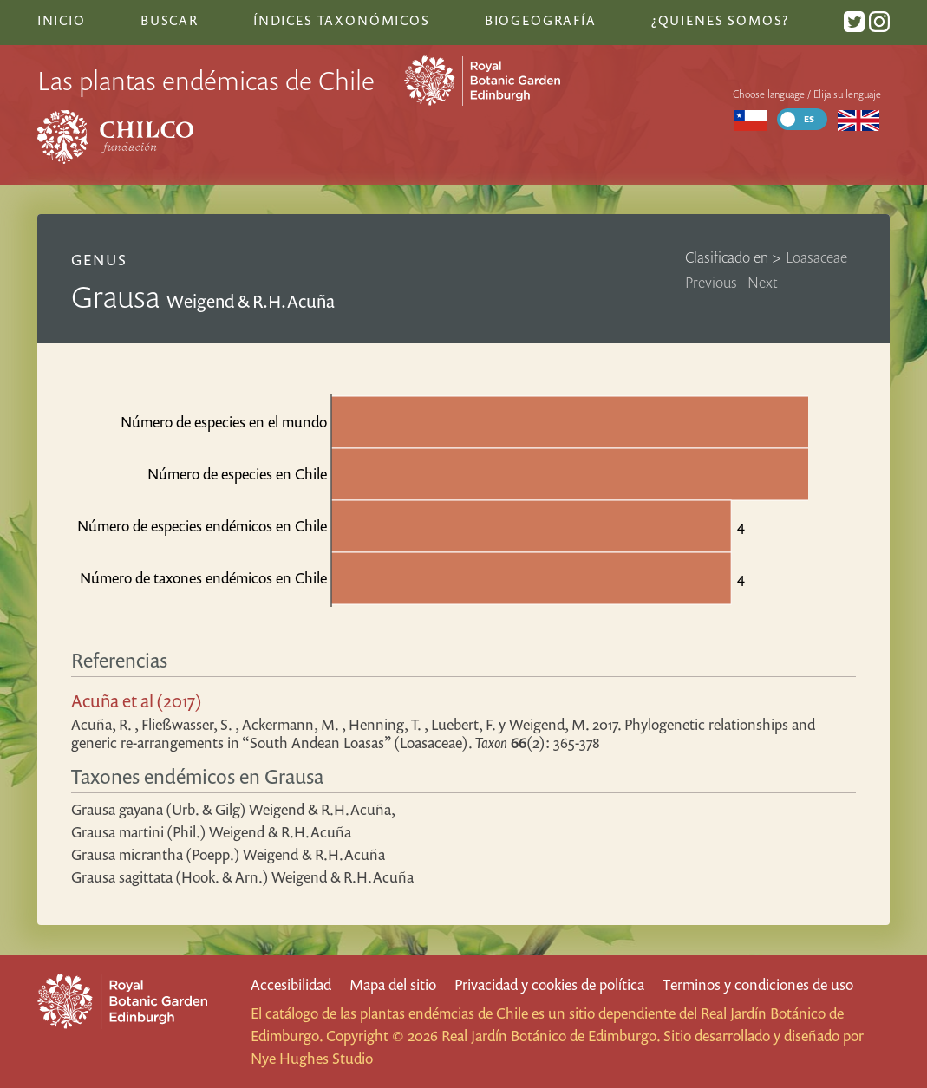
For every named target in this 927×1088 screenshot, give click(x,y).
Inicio (61, 20)
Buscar (169, 20)
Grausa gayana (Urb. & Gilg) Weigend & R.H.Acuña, (233, 809)
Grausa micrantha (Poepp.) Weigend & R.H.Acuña (228, 854)
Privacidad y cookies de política (549, 984)
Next (762, 282)
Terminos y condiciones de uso (758, 984)
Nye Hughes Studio (312, 1058)
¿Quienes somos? (720, 20)
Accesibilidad (291, 984)
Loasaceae (816, 257)
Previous (711, 282)
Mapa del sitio (392, 984)
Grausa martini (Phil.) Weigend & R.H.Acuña (211, 832)
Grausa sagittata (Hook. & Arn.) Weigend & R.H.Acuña (242, 877)
